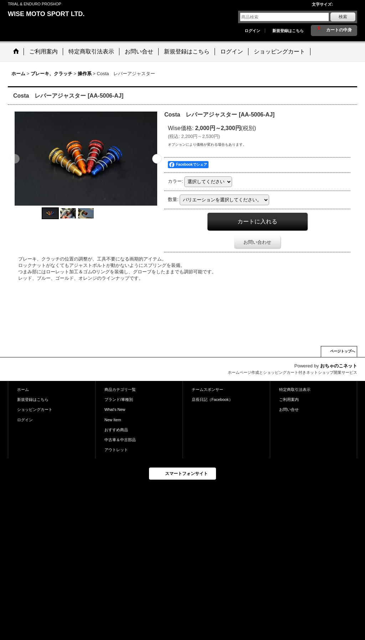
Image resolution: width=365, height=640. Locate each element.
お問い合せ (289, 409)
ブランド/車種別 (118, 399)
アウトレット (116, 450)
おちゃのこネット (338, 365)
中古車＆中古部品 (120, 440)
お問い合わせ (257, 242)
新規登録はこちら (288, 31)
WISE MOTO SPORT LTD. (46, 13)
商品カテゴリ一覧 (120, 389)
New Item (112, 420)
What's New (114, 409)
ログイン (252, 31)
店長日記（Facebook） (212, 399)
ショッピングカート (34, 409)
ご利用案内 (289, 399)
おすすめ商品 (116, 430)
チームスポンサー (207, 389)
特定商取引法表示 (294, 389)
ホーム (23, 389)
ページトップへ (342, 351)
